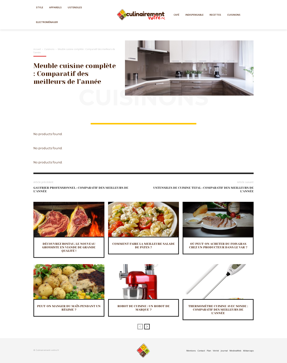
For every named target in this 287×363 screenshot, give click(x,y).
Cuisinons (49, 49)
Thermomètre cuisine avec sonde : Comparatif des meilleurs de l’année (218, 309)
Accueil (37, 49)
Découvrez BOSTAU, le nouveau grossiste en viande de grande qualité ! (68, 247)
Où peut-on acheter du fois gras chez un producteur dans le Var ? (218, 245)
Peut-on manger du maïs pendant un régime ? (69, 307)
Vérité (216, 350)
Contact (201, 350)
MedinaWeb (235, 350)
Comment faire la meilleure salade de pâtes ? (143, 245)
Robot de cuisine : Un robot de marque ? (143, 307)
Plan (209, 350)
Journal (224, 350)
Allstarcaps (248, 350)
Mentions (191, 350)
